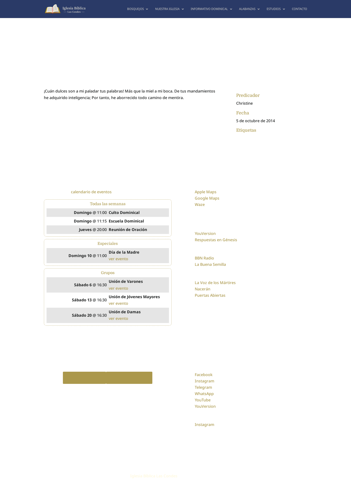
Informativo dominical (209, 9)
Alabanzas (247, 9)
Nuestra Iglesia (167, 9)
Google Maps (207, 198)
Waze (200, 204)
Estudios (274, 9)
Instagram (204, 381)
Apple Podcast (84, 377)
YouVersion (205, 233)
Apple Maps (205, 191)
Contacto (299, 9)
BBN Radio (204, 258)
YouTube (203, 400)
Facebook (204, 374)
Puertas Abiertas (210, 295)
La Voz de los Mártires (215, 282)
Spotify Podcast (129, 377)
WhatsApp (204, 393)
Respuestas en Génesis (216, 239)
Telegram (203, 387)
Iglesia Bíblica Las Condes (153, 476)
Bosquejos (135, 9)
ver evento (118, 258)
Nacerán (202, 289)
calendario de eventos (91, 191)
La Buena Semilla (210, 264)
